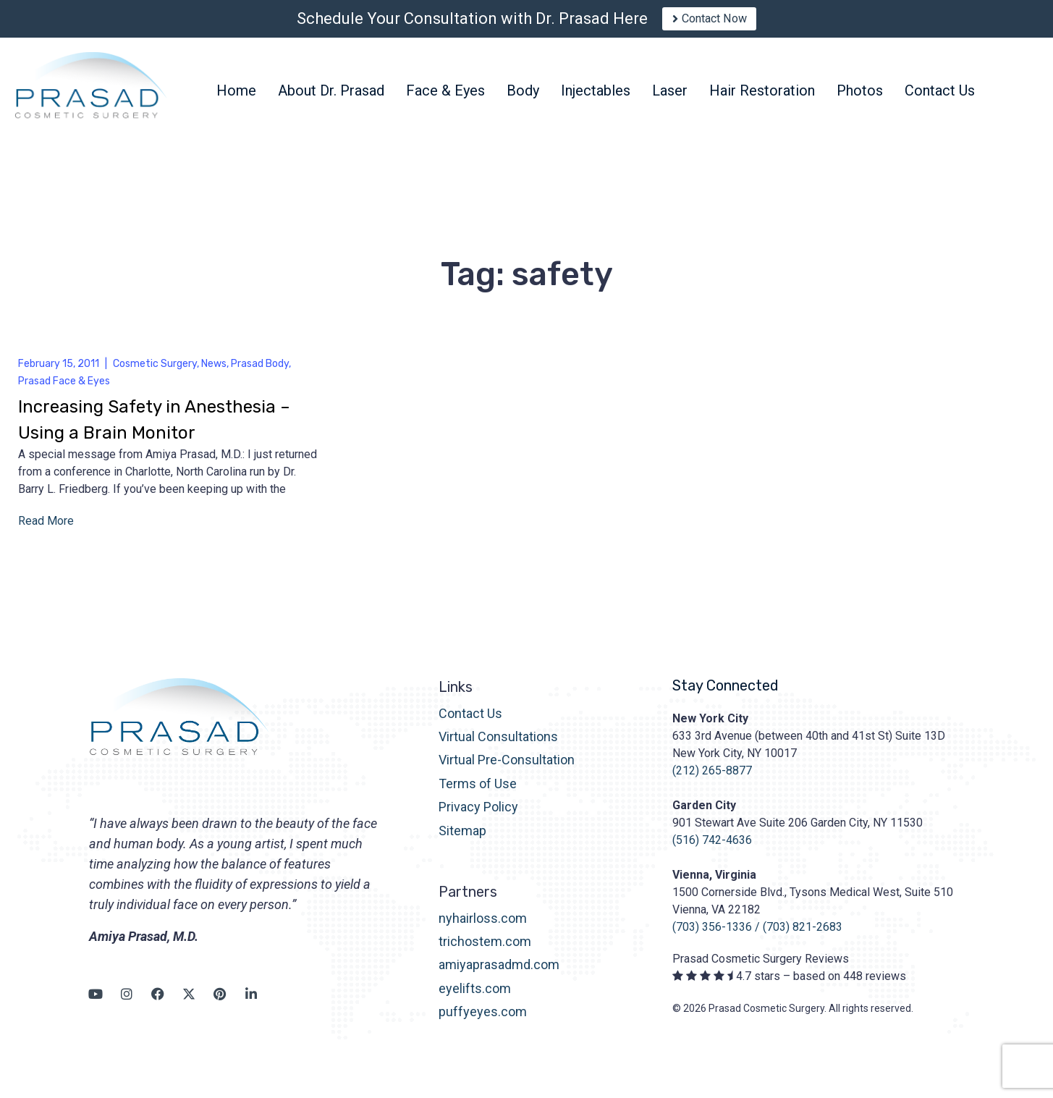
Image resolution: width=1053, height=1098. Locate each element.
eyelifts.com (475, 998)
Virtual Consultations (498, 746)
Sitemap (462, 840)
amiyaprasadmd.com (499, 974)
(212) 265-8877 (712, 780)
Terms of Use (478, 793)
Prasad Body (260, 373)
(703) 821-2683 (802, 936)
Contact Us (470, 722)
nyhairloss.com (483, 927)
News (214, 373)
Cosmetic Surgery (155, 373)
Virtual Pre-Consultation (507, 769)
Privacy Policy (478, 816)
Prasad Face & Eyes (64, 390)
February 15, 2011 (58, 373)
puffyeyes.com (483, 1021)
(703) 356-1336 (712, 936)
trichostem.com (485, 951)
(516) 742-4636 (712, 849)
